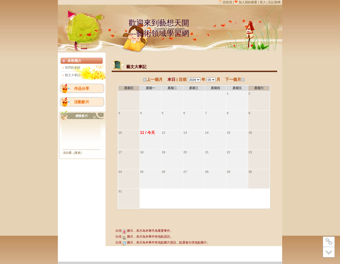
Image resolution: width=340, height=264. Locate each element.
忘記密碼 (274, 2)
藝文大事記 (72, 75)
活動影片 (81, 102)
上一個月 (153, 79)
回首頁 (225, 2)
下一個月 (235, 79)
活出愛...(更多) (72, 152)
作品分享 (81, 89)
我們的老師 (72, 67)
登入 (263, 2)
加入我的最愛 (245, 2)
